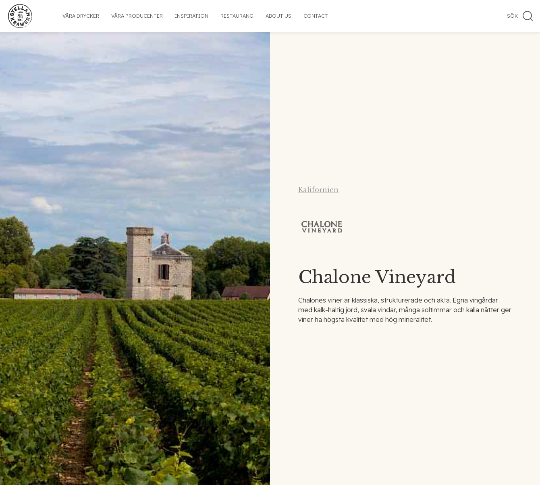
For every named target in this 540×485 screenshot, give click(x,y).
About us (278, 16)
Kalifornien (318, 190)
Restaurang (236, 16)
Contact (315, 16)
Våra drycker (80, 16)
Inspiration (191, 16)
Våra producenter (137, 16)
